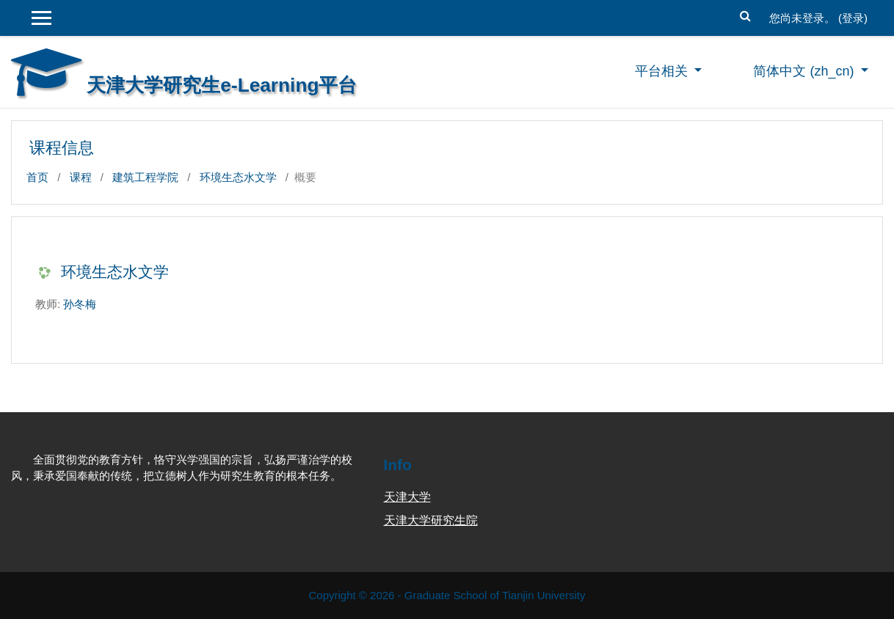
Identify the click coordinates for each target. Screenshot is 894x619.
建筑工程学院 (145, 177)
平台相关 (663, 71)
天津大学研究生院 (431, 520)
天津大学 (407, 497)
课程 (81, 177)
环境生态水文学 (238, 177)
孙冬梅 (79, 304)
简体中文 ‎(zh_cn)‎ (805, 71)
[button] (746, 14)
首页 (37, 177)
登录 (853, 18)
